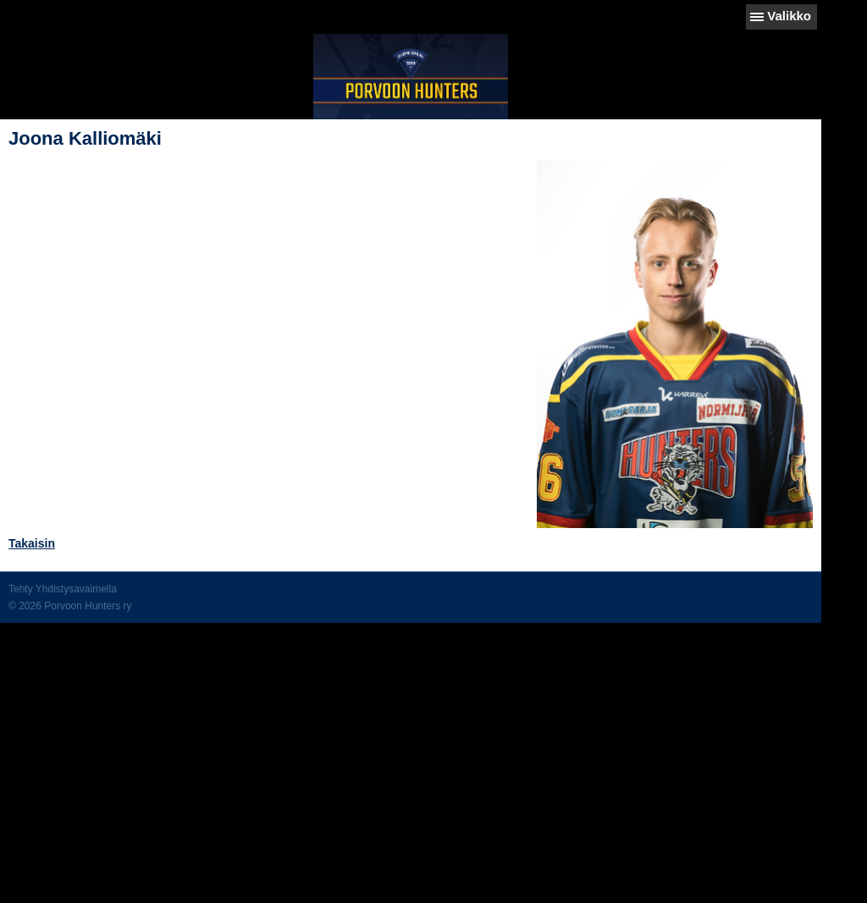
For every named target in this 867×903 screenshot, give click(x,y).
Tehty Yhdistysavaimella (62, 589)
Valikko (789, 15)
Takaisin (31, 543)
